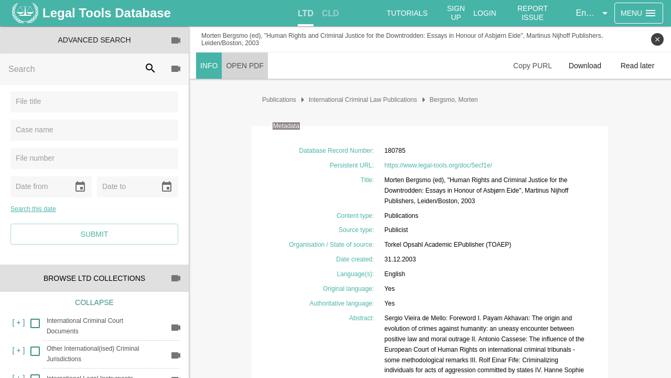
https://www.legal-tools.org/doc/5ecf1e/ (438, 165)
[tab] (305, 13)
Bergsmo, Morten (454, 99)
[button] (593, 13)
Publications (279, 99)
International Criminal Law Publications (363, 99)
